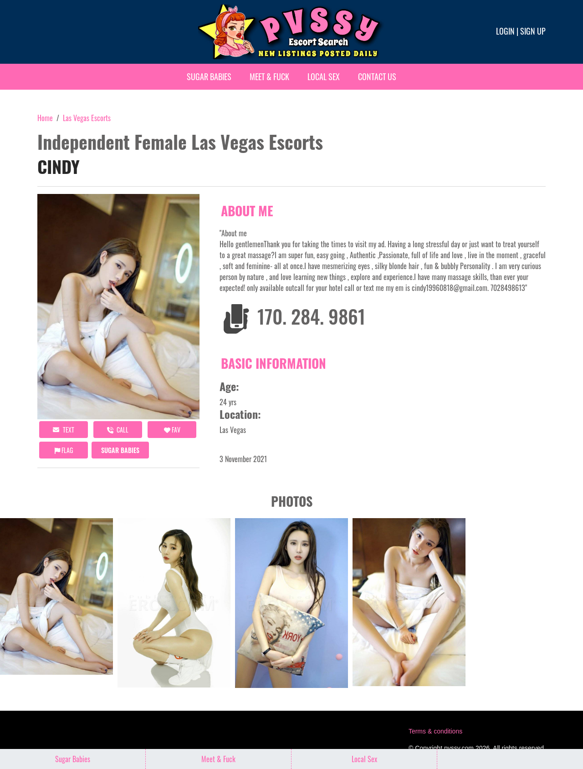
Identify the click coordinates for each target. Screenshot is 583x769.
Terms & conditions (435, 731)
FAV (172, 429)
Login (505, 31)
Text (63, 429)
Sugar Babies (209, 76)
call (117, 429)
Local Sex (323, 76)
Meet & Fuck (269, 76)
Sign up (533, 31)
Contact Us (377, 76)
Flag (64, 450)
